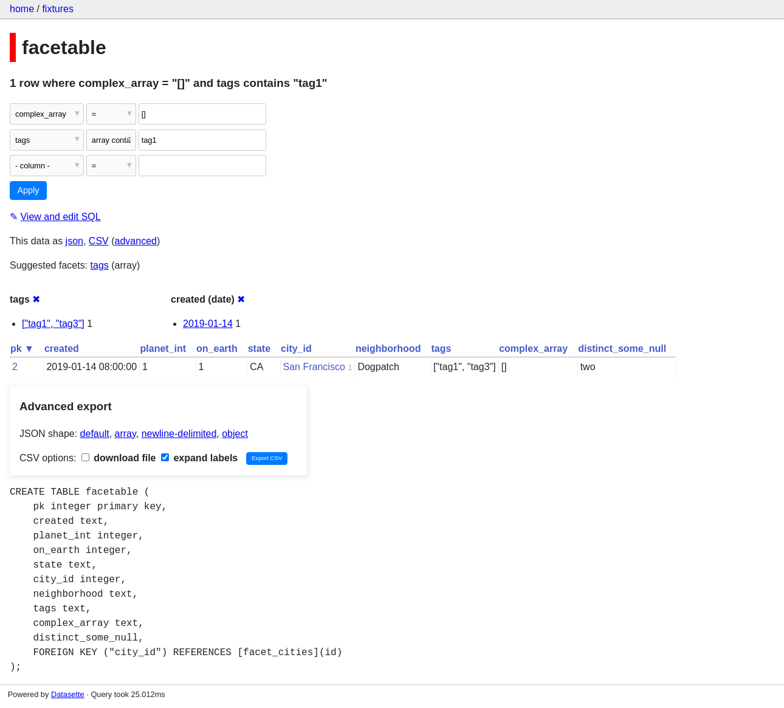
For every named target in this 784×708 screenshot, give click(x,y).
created (61, 348)
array (125, 433)
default (94, 433)
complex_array (533, 348)
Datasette (67, 694)
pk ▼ (22, 348)
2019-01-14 (208, 323)
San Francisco (314, 367)
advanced (136, 241)
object (235, 433)
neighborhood (388, 348)
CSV (99, 241)
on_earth (217, 348)
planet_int (163, 348)
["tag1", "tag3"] (53, 323)
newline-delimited (179, 433)
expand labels (199, 458)
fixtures (58, 9)
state (259, 348)
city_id (296, 348)
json (74, 241)
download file (118, 458)
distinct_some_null (622, 348)
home (22, 9)
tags (100, 265)
